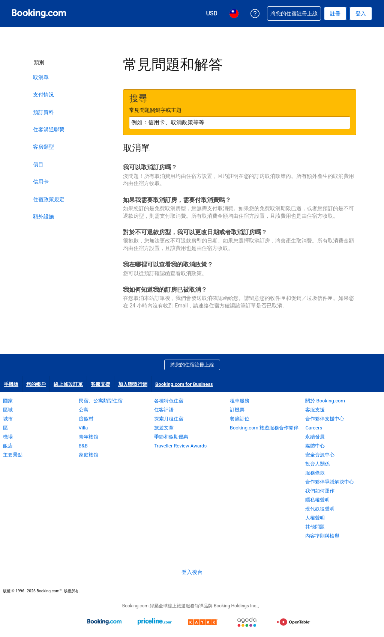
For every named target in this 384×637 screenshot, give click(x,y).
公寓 (83, 410)
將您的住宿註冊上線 (192, 364)
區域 (8, 410)
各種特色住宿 (168, 401)
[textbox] (239, 122)
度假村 (86, 419)
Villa (83, 428)
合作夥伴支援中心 (324, 419)
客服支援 (100, 384)
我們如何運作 (319, 491)
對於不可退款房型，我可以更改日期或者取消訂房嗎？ (195, 232)
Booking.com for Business (184, 384)
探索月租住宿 (168, 419)
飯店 (8, 446)
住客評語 (164, 410)
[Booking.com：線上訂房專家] (39, 13)
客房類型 (43, 147)
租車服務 (239, 401)
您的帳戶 (36, 384)
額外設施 (43, 217)
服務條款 (315, 473)
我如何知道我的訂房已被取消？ (165, 289)
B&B (83, 446)
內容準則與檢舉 (322, 536)
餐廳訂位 (239, 419)
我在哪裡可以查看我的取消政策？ (168, 264)
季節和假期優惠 (171, 437)
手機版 (11, 384)
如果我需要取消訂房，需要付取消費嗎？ (177, 199)
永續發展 (315, 437)
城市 (8, 419)
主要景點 (12, 455)
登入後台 (192, 572)
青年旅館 (88, 437)
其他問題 (315, 527)
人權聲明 (315, 518)
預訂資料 (43, 112)
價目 (38, 164)
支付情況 (43, 95)
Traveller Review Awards (180, 446)
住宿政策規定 (48, 199)
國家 (8, 401)
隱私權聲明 (317, 500)
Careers (313, 428)
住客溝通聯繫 (48, 129)
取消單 (41, 77)
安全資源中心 (319, 455)
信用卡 (41, 182)
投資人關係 (317, 464)
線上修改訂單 (68, 384)
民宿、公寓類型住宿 (101, 401)
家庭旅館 (88, 455)
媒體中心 (315, 446)
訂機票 (237, 410)
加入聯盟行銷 (132, 384)
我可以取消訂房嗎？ (150, 167)
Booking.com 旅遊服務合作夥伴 (264, 428)
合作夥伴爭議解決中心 (329, 482)
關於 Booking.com (325, 401)
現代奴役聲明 (319, 509)
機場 (8, 437)
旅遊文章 (164, 428)
